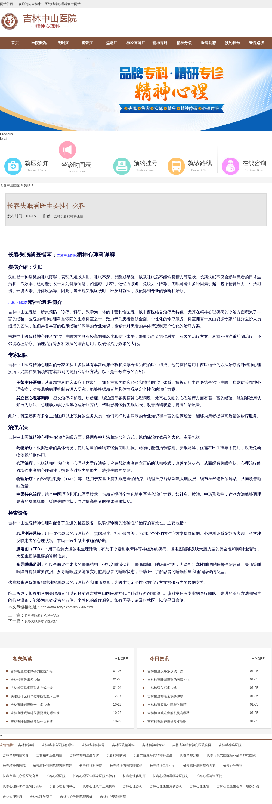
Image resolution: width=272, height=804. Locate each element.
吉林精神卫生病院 (49, 755)
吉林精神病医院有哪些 (58, 745)
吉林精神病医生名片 (84, 755)
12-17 (66, 696)
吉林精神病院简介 (16, 755)
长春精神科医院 (90, 766)
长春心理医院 (56, 776)
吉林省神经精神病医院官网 (191, 745)
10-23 (66, 704)
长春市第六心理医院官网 (21, 776)
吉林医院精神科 (123, 745)
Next (3, 139)
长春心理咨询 (233, 766)
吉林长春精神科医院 (68, 216)
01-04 (66, 688)
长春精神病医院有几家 (199, 766)
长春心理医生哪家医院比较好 (94, 776)
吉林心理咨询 (132, 786)
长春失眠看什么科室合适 (42, 615)
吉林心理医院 (199, 786)
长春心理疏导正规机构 (99, 786)
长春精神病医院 (14, 766)
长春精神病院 (116, 755)
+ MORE (121, 659)
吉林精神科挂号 (93, 745)
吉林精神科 (26, 745)
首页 (15, 43)
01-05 (66, 671)
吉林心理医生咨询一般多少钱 (238, 786)
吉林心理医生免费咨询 (166, 786)
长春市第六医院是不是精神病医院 (231, 755)
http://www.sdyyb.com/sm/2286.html (67, 607)
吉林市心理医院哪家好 (76, 797)
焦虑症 (111, 43)
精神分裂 (184, 43)
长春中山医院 (10, 185)
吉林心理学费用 (41, 797)
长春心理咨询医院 (209, 776)
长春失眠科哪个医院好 (40, 621)
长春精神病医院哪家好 (126, 766)
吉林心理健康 (12, 797)
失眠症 (63, 43)
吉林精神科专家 (153, 745)
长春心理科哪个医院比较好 (22, 786)
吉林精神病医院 (230, 745)
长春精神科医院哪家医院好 (52, 766)
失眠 (27, 185)
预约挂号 (232, 43)
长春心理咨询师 (134, 776)
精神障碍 (160, 43)
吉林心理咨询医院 (113, 797)
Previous (6, 134)
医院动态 (208, 43)
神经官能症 (135, 43)
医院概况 (39, 43)
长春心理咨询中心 (62, 786)
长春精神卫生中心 (163, 766)
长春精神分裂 (189, 755)
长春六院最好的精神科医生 (152, 755)
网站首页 (6, 4)
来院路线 (256, 43)
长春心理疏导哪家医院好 (171, 776)
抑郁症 (87, 43)
